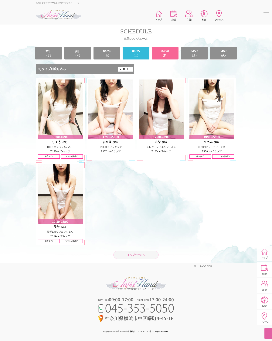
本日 (48, 53)
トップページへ (136, 254)
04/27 (194, 53)
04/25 (136, 53)
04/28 (223, 53)
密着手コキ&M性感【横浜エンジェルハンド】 (132, 331)
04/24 (106, 53)
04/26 (165, 53)
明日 (77, 53)
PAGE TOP (206, 266)
